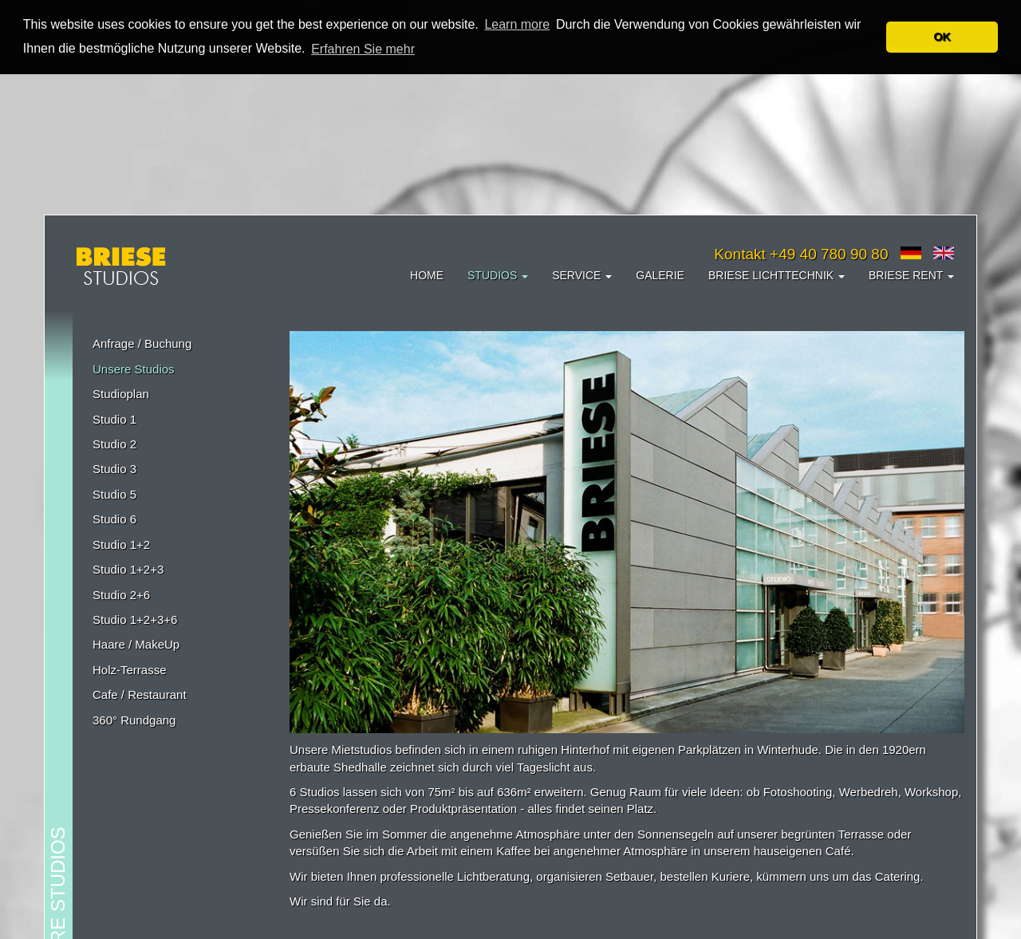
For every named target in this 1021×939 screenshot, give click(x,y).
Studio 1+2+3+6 (135, 618)
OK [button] (942, 36)
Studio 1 (114, 418)
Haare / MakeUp (136, 643)
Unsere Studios (134, 368)
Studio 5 (114, 493)
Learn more (517, 24)
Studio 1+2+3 (128, 568)
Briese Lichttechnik (776, 274)
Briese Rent (911, 274)
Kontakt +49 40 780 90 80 (801, 253)
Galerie (660, 274)
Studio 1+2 (121, 543)
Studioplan (121, 393)
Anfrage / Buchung (142, 342)
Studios (497, 274)
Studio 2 (114, 443)
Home (426, 274)
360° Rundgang (134, 719)
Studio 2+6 (121, 594)
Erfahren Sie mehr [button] (363, 49)
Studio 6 (114, 518)
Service (582, 274)
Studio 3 (114, 468)
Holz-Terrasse (130, 669)
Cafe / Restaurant (140, 693)
